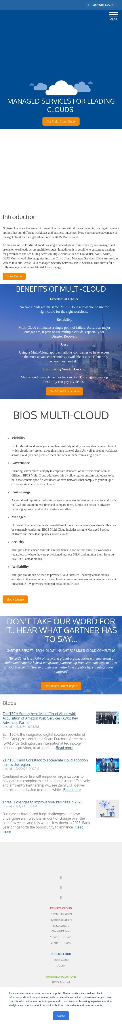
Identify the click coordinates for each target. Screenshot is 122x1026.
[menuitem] (61, 850)
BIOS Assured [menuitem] (61, 955)
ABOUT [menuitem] (61, 983)
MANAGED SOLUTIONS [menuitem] (60, 949)
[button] (113, 13)
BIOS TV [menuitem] (60, 977)
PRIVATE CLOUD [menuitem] (61, 881)
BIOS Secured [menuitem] (61, 961)
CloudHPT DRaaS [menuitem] (61, 909)
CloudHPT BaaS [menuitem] (61, 915)
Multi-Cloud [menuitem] (61, 932)
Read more (64, 731)
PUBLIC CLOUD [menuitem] (61, 926)
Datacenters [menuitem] (61, 898)
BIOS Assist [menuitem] (60, 966)
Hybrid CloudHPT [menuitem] (61, 892)
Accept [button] (61, 1015)
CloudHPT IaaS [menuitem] (61, 904)
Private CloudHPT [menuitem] (61, 886)
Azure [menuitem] (61, 938)
